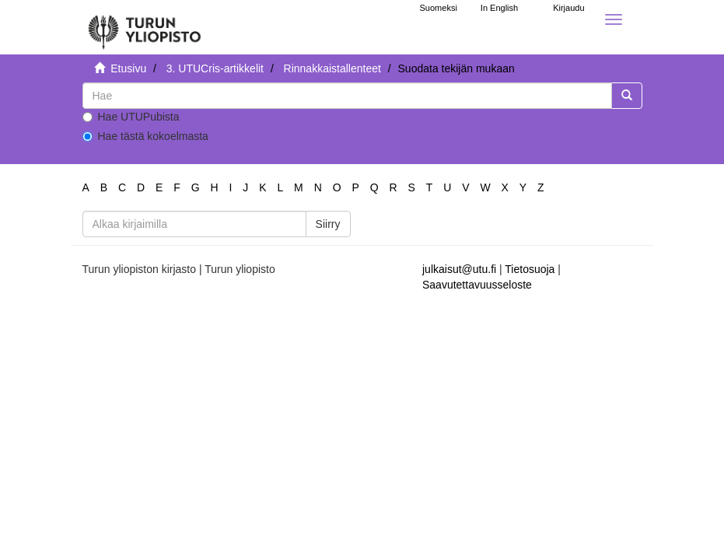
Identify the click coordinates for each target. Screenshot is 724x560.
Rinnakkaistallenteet (332, 68)
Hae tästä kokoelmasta (145, 136)
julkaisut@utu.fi (459, 269)
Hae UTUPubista (131, 116)
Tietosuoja (529, 269)
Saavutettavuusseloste (477, 284)
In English (499, 7)
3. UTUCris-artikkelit (215, 68)
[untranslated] (347, 95)
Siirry (328, 224)
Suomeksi (438, 7)
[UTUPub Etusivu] (145, 27)
